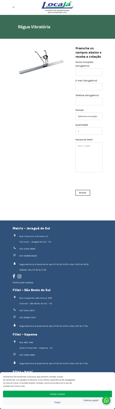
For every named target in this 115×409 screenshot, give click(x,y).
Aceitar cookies (57, 394)
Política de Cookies (23, 282)
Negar (58, 402)
